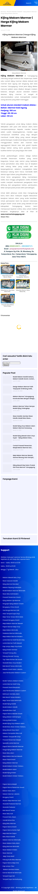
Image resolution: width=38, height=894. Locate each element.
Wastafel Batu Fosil (9, 710)
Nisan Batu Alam (8, 753)
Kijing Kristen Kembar (9, 650)
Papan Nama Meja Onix (10, 863)
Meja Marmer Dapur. (9, 833)
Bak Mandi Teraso (8, 810)
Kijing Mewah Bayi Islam (10, 730)
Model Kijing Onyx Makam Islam (13, 723)
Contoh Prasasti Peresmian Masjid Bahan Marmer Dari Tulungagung (22, 447)
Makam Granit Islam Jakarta (12, 669)
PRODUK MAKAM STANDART (14, 11)
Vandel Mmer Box (8, 820)
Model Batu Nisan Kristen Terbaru (13, 727)
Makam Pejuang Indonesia (11, 587)
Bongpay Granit (7, 797)
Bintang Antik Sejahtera (24, 888)
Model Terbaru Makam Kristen (12, 681)
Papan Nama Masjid (9, 784)
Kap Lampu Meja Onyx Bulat (12, 646)
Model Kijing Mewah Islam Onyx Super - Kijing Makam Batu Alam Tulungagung (24, 437)
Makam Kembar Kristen (10, 869)
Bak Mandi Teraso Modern (11, 697)
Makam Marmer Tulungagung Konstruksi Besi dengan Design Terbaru (23, 397)
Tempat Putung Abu (9, 653)
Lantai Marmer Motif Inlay (11, 684)
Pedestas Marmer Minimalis (12, 633)
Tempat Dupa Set (8, 876)
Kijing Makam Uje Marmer (11, 600)
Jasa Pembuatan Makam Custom (14, 673)
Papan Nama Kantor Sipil (11, 830)
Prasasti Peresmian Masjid (11, 740)
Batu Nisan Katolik (8, 837)
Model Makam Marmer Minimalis (14, 591)
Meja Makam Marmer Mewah (12, 623)
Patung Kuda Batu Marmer (11, 860)
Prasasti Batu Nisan (9, 817)
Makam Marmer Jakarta (10, 794)
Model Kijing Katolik (9, 704)
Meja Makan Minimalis (10, 630)
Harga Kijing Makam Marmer (12, 750)
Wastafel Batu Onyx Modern (12, 663)
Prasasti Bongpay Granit (10, 620)
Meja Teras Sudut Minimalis (12, 700)
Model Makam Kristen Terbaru (12, 766)
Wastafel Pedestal (8, 807)
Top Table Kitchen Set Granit (12, 660)
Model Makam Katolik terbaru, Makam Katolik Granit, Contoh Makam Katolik (23, 378)
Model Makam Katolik (9, 707)
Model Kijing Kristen (9, 773)
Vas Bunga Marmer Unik (10, 610)
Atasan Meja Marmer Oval (11, 801)
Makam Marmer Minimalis (11, 840)
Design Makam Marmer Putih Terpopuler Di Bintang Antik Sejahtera (23, 388)
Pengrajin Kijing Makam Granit (13, 604)
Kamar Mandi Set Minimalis (11, 873)
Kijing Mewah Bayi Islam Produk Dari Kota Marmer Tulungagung (24, 466)
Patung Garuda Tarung (10, 656)
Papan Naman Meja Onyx (11, 627)
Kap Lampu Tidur (8, 866)
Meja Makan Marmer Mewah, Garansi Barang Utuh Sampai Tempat (23, 456)
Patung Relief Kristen (9, 720)
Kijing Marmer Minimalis (10, 846)
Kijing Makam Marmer (10, 763)
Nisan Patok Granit (8, 760)
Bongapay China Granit (10, 607)
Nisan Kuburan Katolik (10, 581)
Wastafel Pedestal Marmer (11, 804)
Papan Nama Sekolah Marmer (13, 746)
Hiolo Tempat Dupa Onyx (11, 614)
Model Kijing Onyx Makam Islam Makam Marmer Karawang (24, 427)
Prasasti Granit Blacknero (11, 687)
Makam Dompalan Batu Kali (12, 733)
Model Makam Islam (9, 769)
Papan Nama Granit (9, 827)
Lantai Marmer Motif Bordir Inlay (13, 640)
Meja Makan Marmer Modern (12, 637)
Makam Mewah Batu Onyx (11, 577)
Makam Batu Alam (8, 791)
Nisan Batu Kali (7, 814)
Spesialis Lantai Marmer (10, 743)
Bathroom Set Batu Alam (11, 694)
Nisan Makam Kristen (9, 850)
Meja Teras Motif (8, 856)
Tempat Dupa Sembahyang (12, 879)
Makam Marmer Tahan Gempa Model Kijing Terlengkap (24, 407)
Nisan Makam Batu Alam (11, 843)
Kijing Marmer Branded (10, 584)
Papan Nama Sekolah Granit (12, 714)
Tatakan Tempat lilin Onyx (11, 737)
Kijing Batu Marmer (9, 823)
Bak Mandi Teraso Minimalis (12, 666)
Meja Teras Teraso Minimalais (12, 617)
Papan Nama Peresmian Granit (13, 787)
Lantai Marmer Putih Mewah (12, 643)
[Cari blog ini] (11, 363)
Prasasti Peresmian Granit (11, 597)
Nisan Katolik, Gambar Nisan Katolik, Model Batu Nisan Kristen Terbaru (23, 417)
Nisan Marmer (7, 853)
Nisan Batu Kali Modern (10, 594)
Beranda (3, 11)
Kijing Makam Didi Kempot (11, 717)
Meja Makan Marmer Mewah (12, 756)
